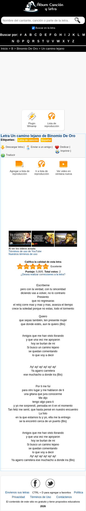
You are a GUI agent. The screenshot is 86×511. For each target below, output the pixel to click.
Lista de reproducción (51, 124)
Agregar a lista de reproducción (19, 172)
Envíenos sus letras (17, 492)
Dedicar (64, 147)
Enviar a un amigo (41, 147)
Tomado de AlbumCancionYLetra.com (43, 429)
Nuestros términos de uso (23, 254)
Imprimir (65, 150)
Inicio (4, 48)
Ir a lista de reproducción (41, 172)
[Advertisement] (43, 81)
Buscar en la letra (45, 27)
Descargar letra (14, 147)
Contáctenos (64, 497)
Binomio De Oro (27, 48)
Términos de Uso (40, 497)
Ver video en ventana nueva (63, 172)
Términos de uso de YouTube (25, 251)
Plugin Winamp (31, 124)
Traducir (10, 155)
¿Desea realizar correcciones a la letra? (43, 274)
